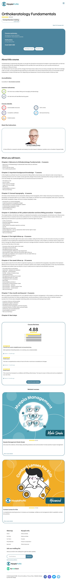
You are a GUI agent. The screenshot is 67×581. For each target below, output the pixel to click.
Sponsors (9, 544)
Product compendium (26, 541)
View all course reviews (33, 382)
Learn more (16, 21)
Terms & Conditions (22, 576)
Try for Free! (39, 49)
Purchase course (29, 49)
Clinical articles (24, 533)
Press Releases (10, 541)
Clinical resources (25, 544)
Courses (23, 539)
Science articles (24, 536)
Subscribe (29, 556)
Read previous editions (12, 559)
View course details (8, 453)
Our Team (9, 539)
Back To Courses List (58, 25)
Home (8, 533)
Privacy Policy (30, 576)
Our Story (9, 536)
